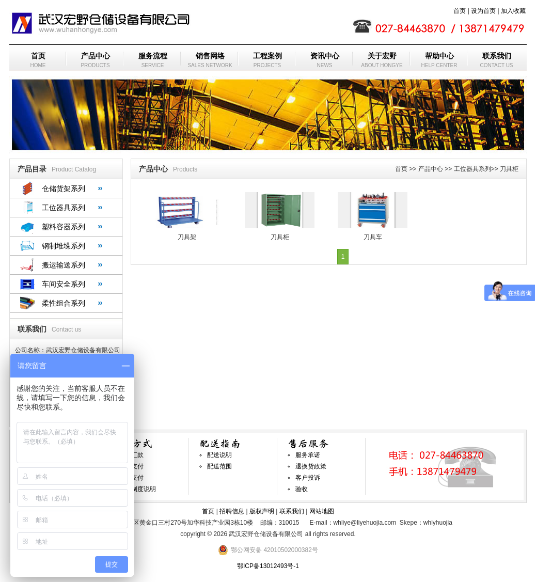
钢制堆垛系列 (63, 246)
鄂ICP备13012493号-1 (268, 566)
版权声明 (261, 511)
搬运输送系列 (63, 265)
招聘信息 (231, 511)
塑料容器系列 (63, 227)
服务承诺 (307, 455)
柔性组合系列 (63, 303)
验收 (301, 489)
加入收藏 (513, 10)
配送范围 (219, 466)
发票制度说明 (137, 489)
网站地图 (321, 511)
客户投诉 (307, 477)
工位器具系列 (63, 207)
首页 (459, 10)
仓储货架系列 (63, 188)
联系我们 (291, 511)
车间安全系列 (63, 284)
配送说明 (219, 455)
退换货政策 (310, 466)
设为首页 (483, 10)
